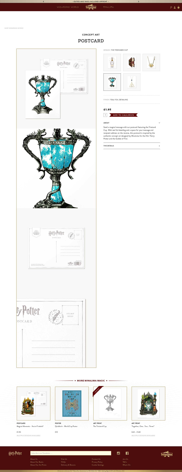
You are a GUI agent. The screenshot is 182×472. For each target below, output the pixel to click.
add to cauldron (123, 115)
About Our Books (36, 462)
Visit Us (64, 459)
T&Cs (125, 462)
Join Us (125, 459)
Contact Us (96, 459)
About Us (33, 459)
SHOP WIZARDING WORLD (14, 28)
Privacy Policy (97, 462)
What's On (126, 465)
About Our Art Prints (38, 465)
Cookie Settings (98, 465)
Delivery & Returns (68, 465)
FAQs (63, 462)
